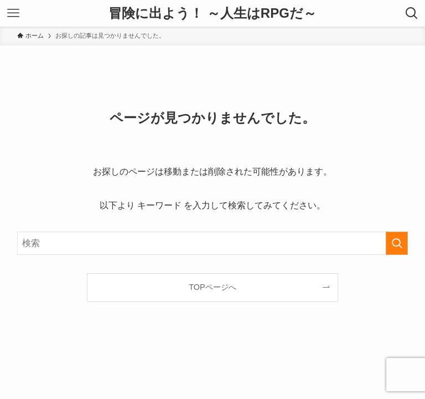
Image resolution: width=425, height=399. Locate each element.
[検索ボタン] (411, 13)
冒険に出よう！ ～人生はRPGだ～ (212, 13)
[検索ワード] (212, 243)
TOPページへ (212, 287)
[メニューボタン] (13, 13)
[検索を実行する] (397, 243)
